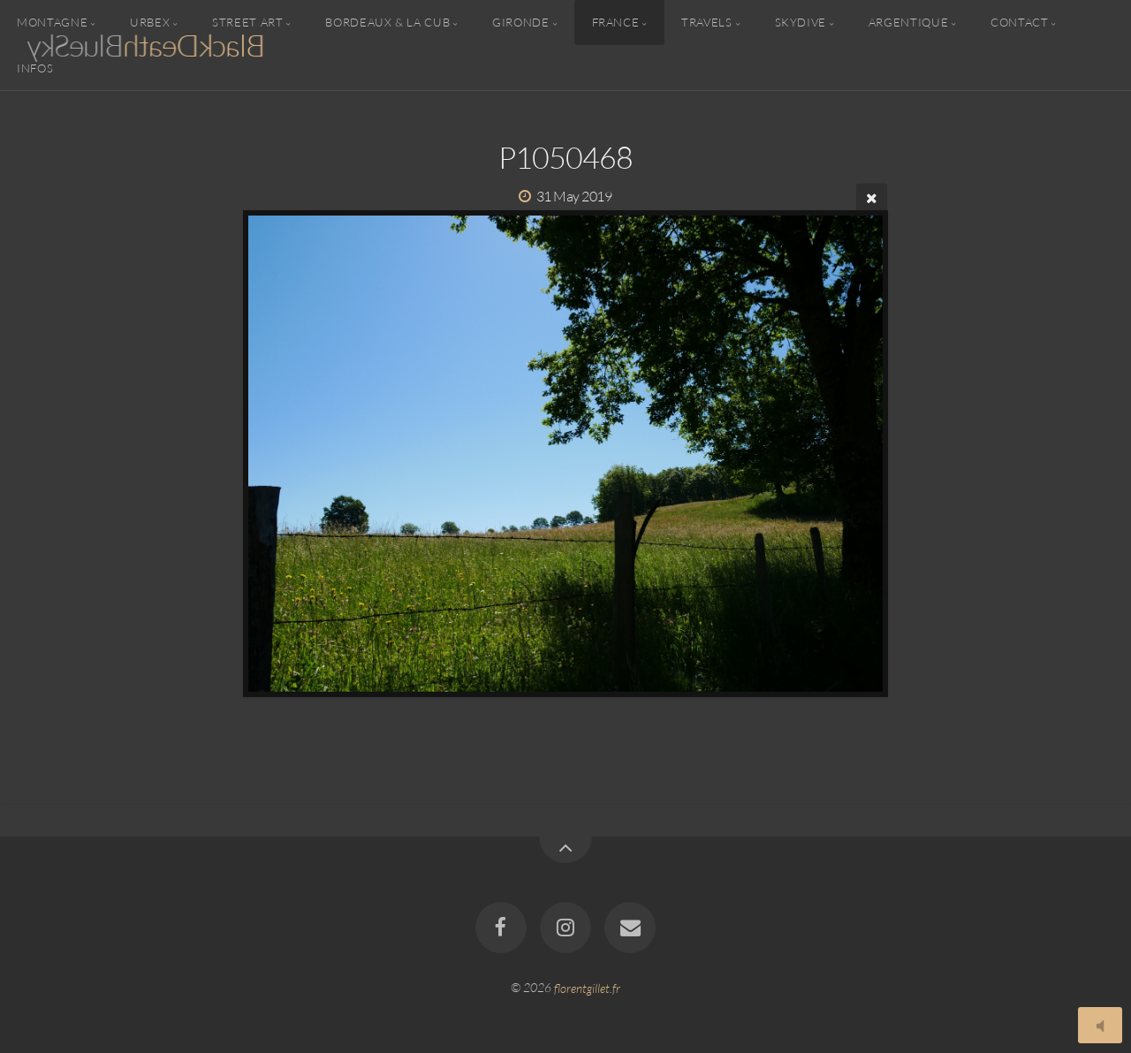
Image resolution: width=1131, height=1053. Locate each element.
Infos (35, 67)
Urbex (150, 22)
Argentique (908, 22)
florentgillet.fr (587, 987)
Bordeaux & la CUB (387, 22)
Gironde (520, 22)
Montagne (52, 22)
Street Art (247, 22)
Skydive (800, 22)
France (616, 22)
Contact (1019, 22)
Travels (706, 22)
